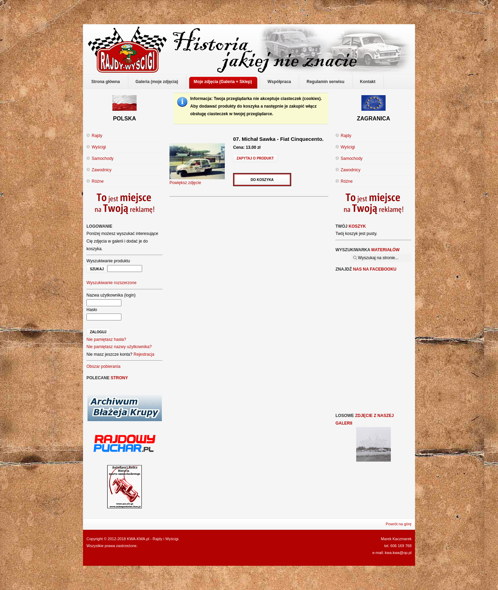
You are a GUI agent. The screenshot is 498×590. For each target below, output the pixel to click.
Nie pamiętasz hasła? (106, 339)
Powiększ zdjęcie (197, 180)
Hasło (91, 309)
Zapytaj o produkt (255, 158)
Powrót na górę (399, 524)
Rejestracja (143, 354)
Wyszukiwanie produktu (108, 260)
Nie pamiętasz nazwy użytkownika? (119, 346)
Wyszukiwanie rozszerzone (111, 282)
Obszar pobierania (103, 366)
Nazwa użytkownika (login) (111, 295)
